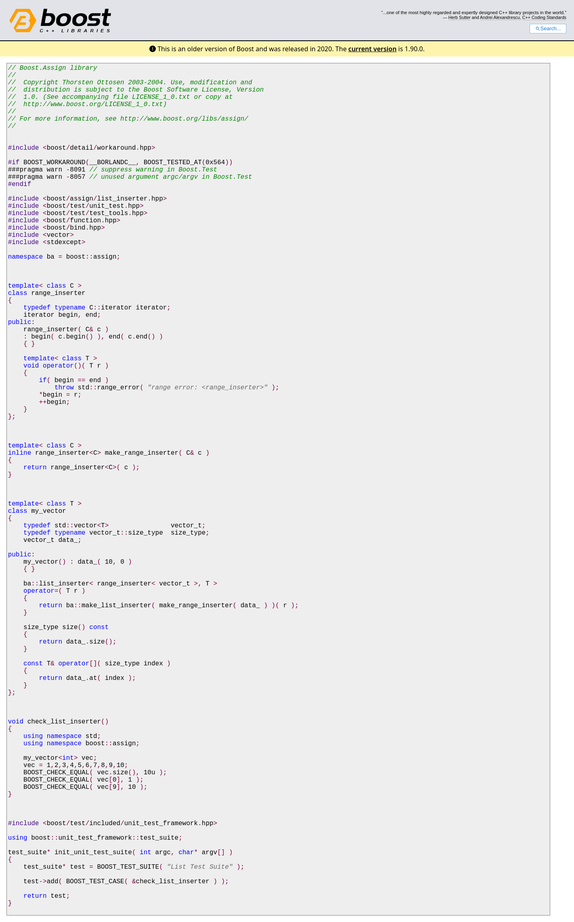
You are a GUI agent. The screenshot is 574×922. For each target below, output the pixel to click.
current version (372, 48)
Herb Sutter (459, 17)
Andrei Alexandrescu (500, 17)
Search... (548, 28)
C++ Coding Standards (544, 17)
